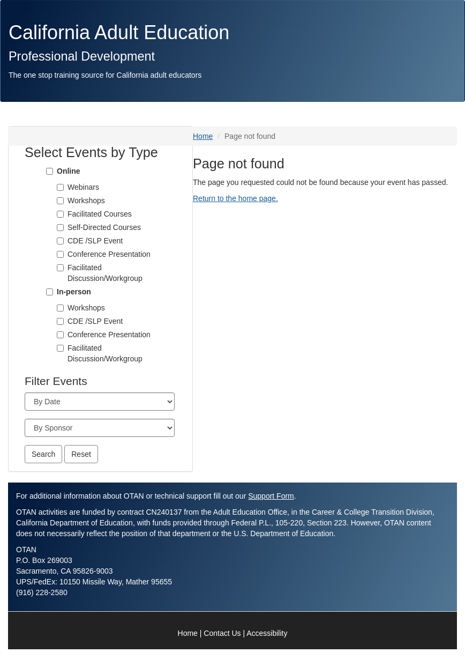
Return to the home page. (235, 198)
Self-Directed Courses (104, 227)
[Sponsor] (100, 428)
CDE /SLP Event (95, 240)
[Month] (100, 401)
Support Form (271, 496)
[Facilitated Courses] (60, 214)
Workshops (86, 307)
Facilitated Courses (100, 214)
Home (203, 136)
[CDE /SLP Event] (60, 241)
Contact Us (222, 633)
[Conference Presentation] (60, 254)
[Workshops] (60, 308)
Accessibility (266, 633)
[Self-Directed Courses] (60, 227)
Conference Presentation (109, 254)
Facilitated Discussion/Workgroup (105, 273)
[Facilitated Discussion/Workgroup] (60, 267)
